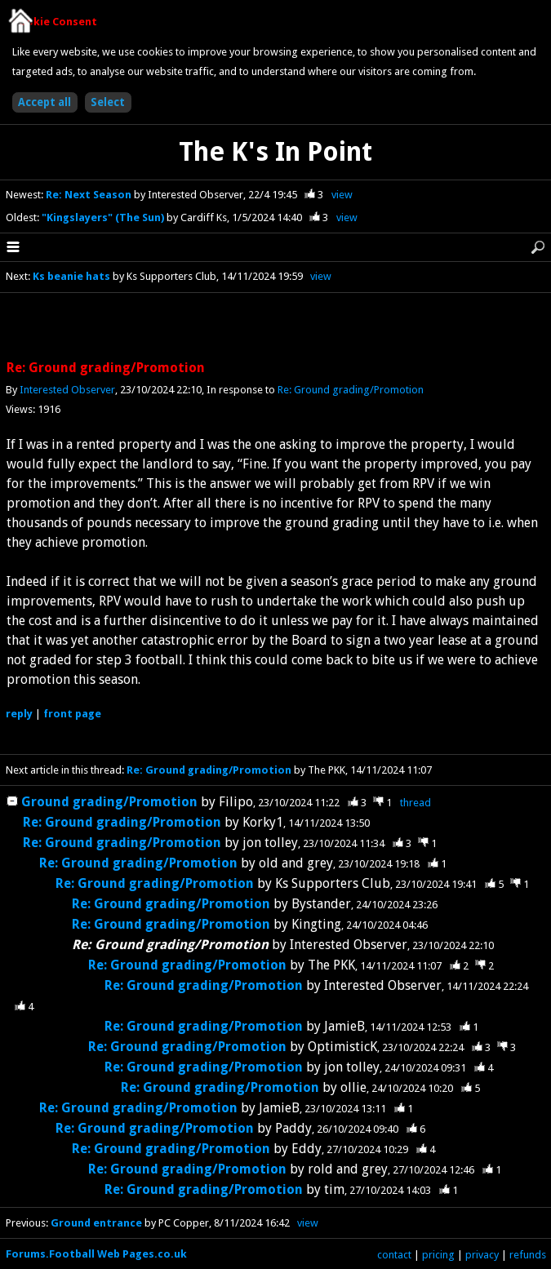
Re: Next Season (90, 195)
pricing (438, 1255)
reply (19, 714)
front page (72, 714)
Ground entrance (96, 1223)
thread (415, 802)
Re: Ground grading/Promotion (351, 390)
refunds (527, 1255)
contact (394, 1255)
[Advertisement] (276, 327)
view (342, 195)
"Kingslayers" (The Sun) (104, 217)
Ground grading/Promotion (109, 802)
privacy (482, 1255)
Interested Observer (67, 390)
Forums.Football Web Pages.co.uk (96, 1254)
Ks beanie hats (71, 276)
